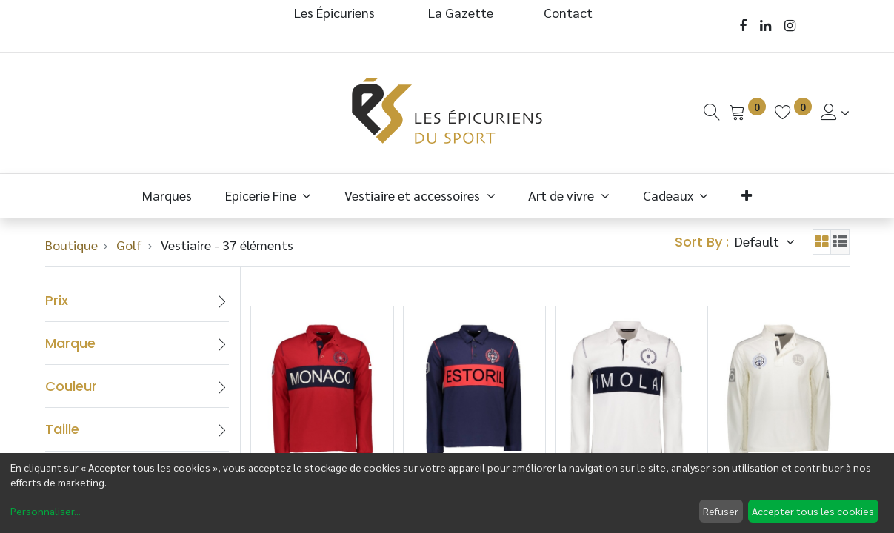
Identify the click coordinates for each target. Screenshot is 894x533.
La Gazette (462, 12)
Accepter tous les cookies (813, 510)
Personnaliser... (45, 510)
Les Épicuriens (334, 12)
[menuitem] (167, 195)
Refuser (720, 510)
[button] (747, 195)
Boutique (71, 244)
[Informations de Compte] (835, 112)
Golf (129, 244)
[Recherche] (712, 112)
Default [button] (758, 240)
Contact (568, 12)
